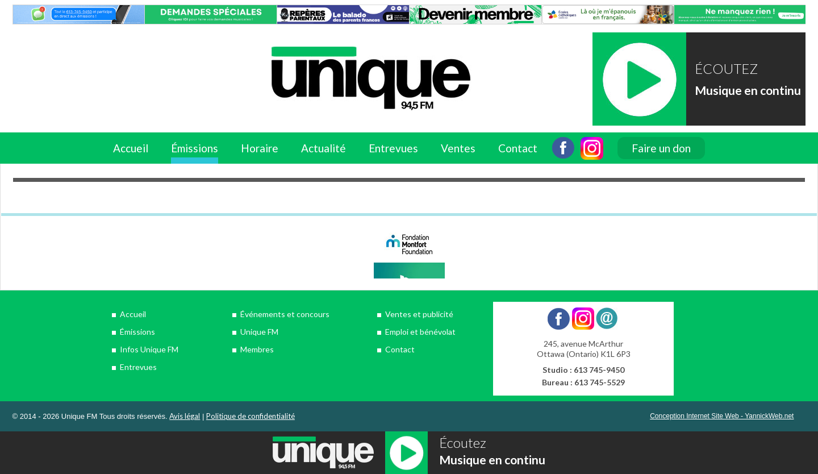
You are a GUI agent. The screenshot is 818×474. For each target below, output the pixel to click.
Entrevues (393, 148)
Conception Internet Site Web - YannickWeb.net (722, 416)
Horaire (259, 148)
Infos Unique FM (149, 349)
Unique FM (259, 331)
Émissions (194, 148)
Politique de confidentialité (250, 416)
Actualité (323, 148)
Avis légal (184, 416)
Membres (257, 349)
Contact (517, 148)
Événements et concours (284, 314)
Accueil (130, 148)
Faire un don (661, 148)
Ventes (458, 148)
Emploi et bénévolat (420, 331)
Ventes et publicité (419, 314)
